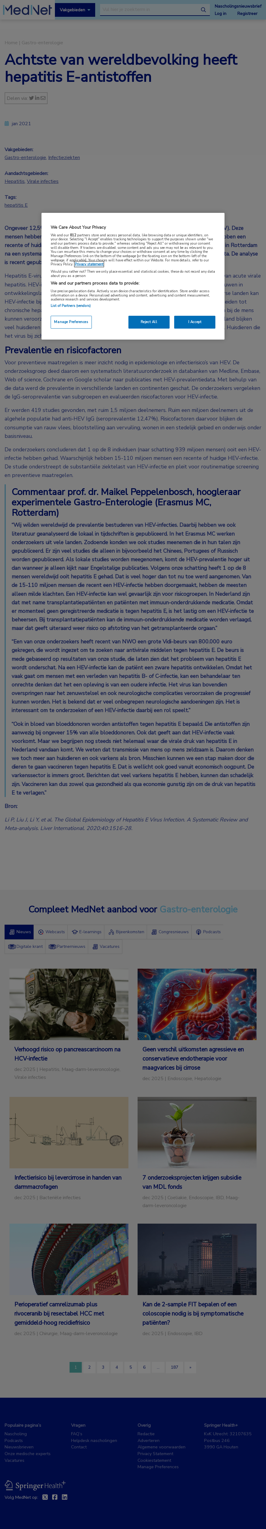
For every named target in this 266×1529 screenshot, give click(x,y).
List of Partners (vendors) (71, 305)
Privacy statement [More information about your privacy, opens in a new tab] (89, 264)
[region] (133, 276)
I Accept (195, 321)
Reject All (149, 321)
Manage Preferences (71, 321)
